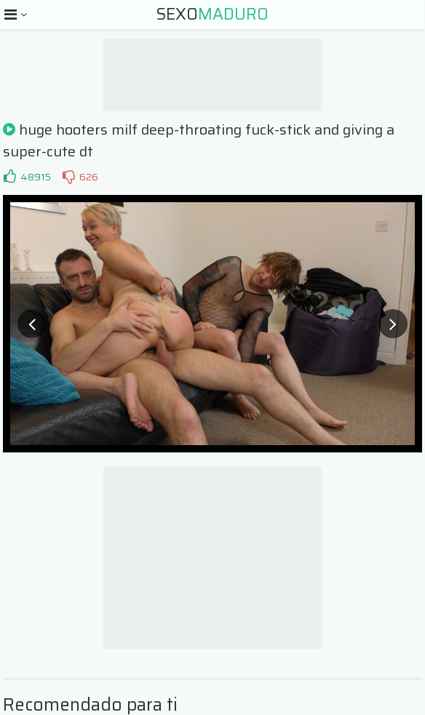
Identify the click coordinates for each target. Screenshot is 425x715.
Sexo (212, 14)
